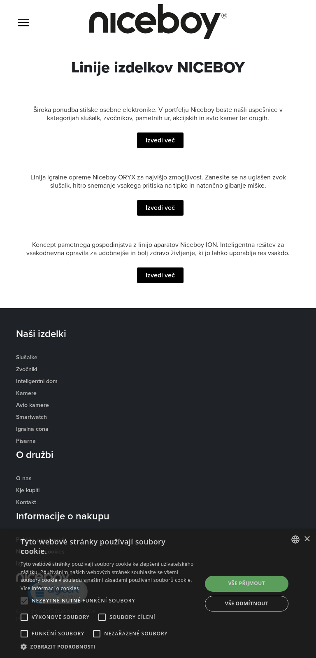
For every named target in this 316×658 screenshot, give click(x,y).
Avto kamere (32, 405)
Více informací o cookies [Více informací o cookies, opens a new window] (50, 588)
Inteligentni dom (37, 381)
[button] (109, 647)
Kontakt (26, 502)
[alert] (158, 593)
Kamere (26, 393)
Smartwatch (31, 417)
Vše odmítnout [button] (246, 603)
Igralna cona (32, 429)
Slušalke (26, 357)
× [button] (307, 539)
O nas (24, 478)
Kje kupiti (28, 490)
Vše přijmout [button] (246, 583)
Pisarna (26, 441)
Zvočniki (26, 369)
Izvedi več (160, 140)
